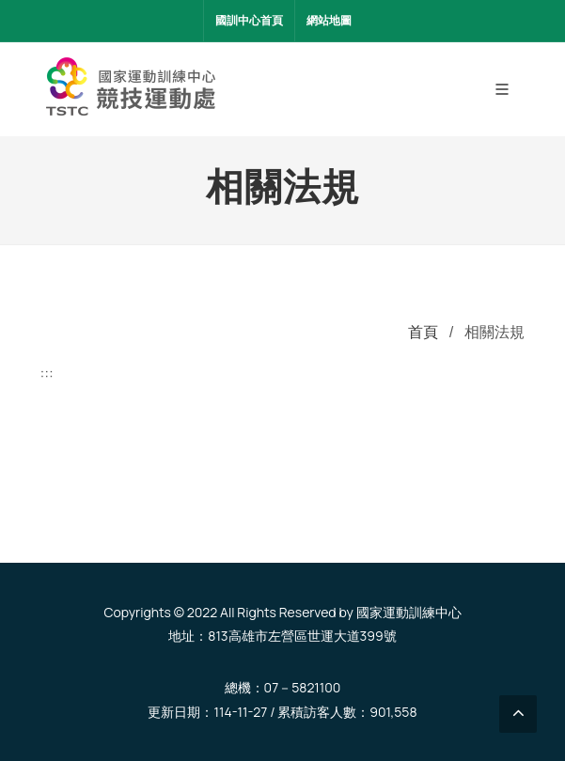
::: (47, 373)
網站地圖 (329, 20)
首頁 (423, 331)
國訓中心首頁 (249, 20)
